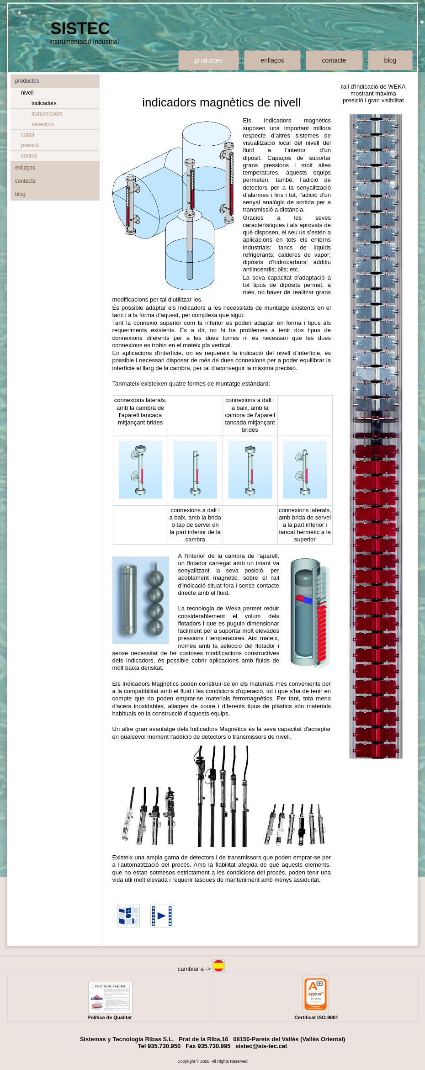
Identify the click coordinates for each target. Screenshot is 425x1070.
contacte (334, 60)
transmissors (47, 114)
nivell (27, 93)
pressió (30, 145)
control (29, 156)
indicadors (44, 103)
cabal (27, 135)
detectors (43, 124)
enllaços (272, 60)
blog (390, 60)
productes (209, 60)
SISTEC (80, 28)
